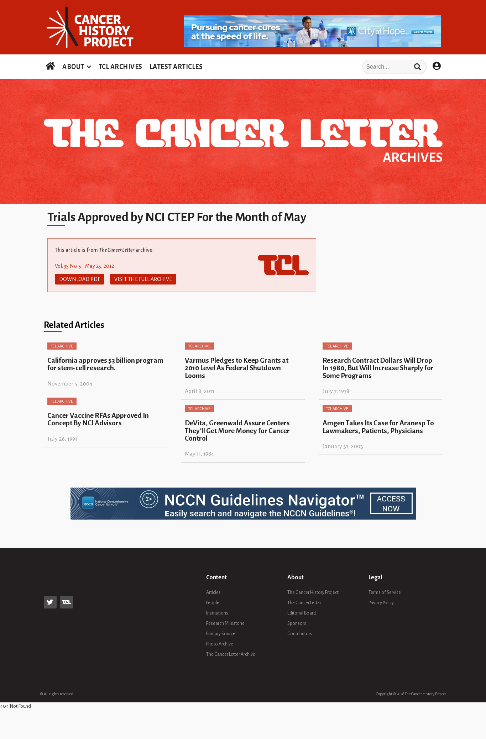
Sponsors (296, 623)
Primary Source (220, 633)
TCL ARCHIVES (120, 66)
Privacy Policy (381, 602)
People (212, 602)
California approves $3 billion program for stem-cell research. (105, 364)
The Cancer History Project (313, 592)
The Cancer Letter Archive (230, 654)
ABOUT (73, 66)
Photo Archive (219, 644)
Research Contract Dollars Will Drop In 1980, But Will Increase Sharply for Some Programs (378, 368)
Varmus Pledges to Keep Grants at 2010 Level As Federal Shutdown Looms (236, 368)
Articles (213, 592)
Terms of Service (385, 592)
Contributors (299, 633)
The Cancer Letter (304, 602)
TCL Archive (62, 346)
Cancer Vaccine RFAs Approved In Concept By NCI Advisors (98, 419)
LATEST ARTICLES (176, 66)
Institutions (217, 613)
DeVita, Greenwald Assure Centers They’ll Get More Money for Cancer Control (237, 430)
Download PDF (79, 279)
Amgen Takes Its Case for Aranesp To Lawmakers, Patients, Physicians (378, 426)
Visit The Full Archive (143, 279)
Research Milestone (225, 623)
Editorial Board (301, 613)
